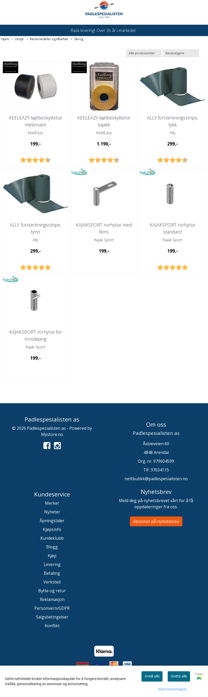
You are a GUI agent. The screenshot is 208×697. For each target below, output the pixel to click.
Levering (52, 564)
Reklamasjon (52, 599)
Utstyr (18, 39)
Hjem (5, 39)
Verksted (52, 582)
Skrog (77, 39)
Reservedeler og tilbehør (47, 39)
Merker (52, 503)
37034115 (159, 470)
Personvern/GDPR (52, 608)
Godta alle (179, 676)
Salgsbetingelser (52, 617)
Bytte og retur (52, 590)
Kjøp (52, 555)
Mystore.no (52, 434)
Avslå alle (152, 676)
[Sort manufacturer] (144, 53)
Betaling (52, 573)
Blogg (52, 547)
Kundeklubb (52, 538)
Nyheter (52, 512)
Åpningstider (52, 520)
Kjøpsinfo (52, 529)
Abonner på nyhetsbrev (156, 521)
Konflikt (52, 626)
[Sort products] (181, 53)
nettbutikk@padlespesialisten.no (156, 478)
